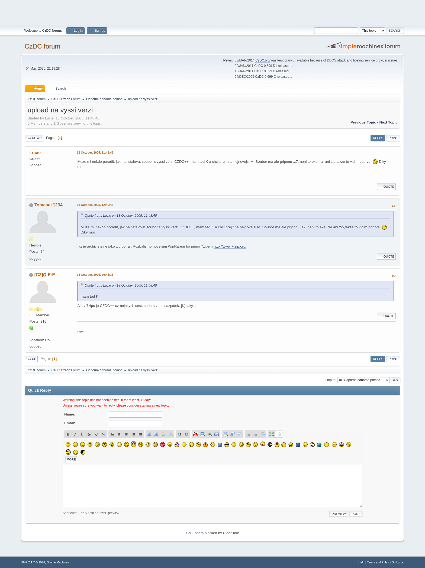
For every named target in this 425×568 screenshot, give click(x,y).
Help (361, 562)
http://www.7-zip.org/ (230, 246)
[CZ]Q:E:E (44, 274)
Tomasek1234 (48, 205)
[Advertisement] (212, 12)
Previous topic (363, 122)
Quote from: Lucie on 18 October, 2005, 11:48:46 (121, 216)
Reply (378, 137)
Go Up (31, 359)
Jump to (330, 380)
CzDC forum (42, 46)
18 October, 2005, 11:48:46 (95, 152)
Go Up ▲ (398, 562)
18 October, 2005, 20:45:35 (95, 274)
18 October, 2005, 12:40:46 (95, 204)
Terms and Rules (378, 562)
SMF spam (195, 533)
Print (393, 137)
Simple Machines (58, 562)
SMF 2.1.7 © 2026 (33, 562)
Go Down (33, 137)
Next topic (388, 122)
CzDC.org (262, 60)
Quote (386, 186)
